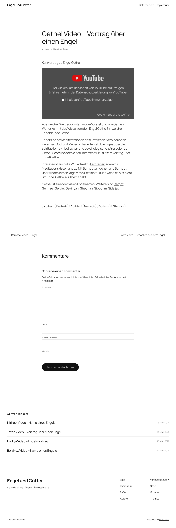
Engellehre (75, 206)
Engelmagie (89, 206)
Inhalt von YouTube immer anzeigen (90, 99)
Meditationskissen (54, 168)
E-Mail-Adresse (49, 337)
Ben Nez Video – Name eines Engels (32, 450)
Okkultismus (118, 206)
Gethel (75, 62)
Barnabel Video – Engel (24, 235)
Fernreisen (97, 164)
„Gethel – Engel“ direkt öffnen (114, 114)
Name (45, 324)
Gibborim (100, 188)
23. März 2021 (163, 422)
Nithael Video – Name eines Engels (31, 422)
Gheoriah (86, 188)
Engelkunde (61, 206)
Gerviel (59, 188)
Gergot (118, 184)
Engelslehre (103, 206)
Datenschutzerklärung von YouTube (101, 92)
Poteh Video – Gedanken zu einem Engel (142, 235)
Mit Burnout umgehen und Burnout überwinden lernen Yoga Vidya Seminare (84, 170)
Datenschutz (146, 5)
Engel (65, 49)
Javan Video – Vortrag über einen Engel (34, 432)
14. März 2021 (163, 450)
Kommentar (48, 287)
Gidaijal (113, 188)
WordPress (164, 519)
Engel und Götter (19, 5)
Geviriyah (72, 188)
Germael (48, 188)
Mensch (74, 144)
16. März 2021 (163, 441)
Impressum (162, 5)
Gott (59, 144)
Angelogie (48, 206)
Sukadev (57, 49)
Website (45, 351)
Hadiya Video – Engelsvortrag (27, 441)
